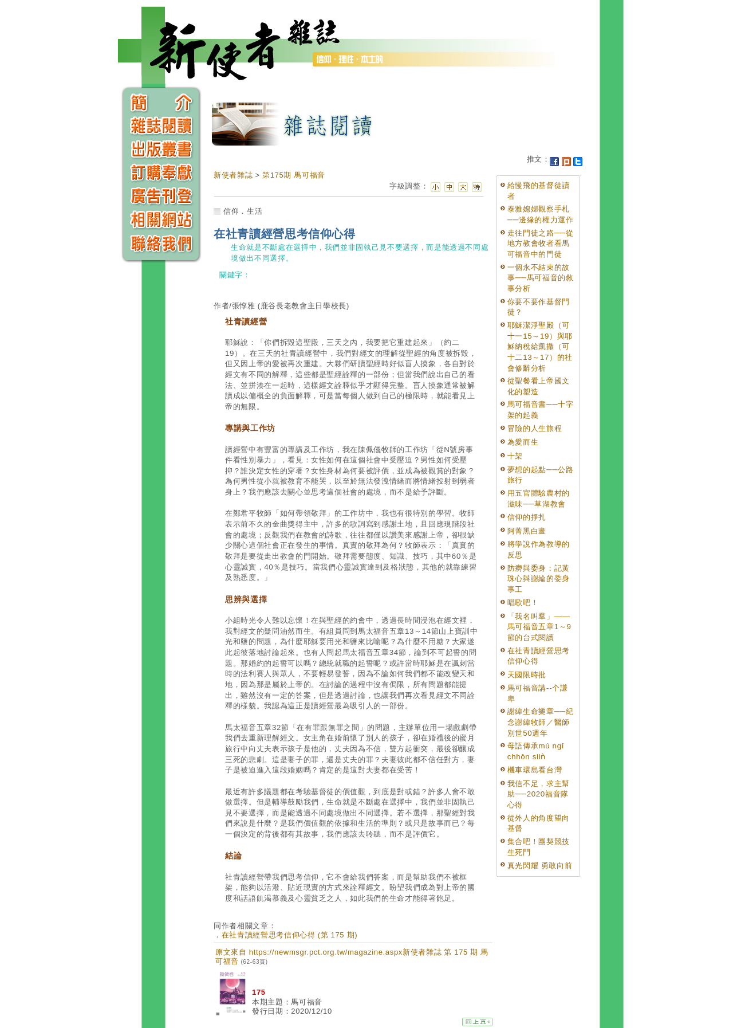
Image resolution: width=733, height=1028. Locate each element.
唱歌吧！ (523, 602)
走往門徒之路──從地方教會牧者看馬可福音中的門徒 (540, 243)
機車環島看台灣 (534, 770)
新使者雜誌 (233, 175)
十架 (515, 456)
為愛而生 (523, 442)
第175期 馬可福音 (293, 175)
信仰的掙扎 (526, 517)
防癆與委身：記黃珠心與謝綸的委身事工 (538, 579)
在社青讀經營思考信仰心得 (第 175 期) (289, 935)
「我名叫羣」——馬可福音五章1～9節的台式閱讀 (539, 627)
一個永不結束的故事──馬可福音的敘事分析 (540, 278)
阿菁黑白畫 (526, 531)
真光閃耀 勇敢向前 (540, 865)
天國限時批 (526, 674)
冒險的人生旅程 (534, 428)
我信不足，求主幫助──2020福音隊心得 (538, 794)
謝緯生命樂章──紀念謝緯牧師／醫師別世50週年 (540, 722)
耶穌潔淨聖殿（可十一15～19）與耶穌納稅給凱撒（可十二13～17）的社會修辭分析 (540, 346)
